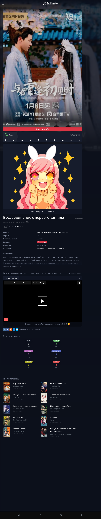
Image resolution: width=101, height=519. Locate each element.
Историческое (70, 273)
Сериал (59, 273)
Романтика (49, 273)
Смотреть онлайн (51, 155)
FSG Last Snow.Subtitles (62, 289)
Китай (20, 267)
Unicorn (48, 289)
